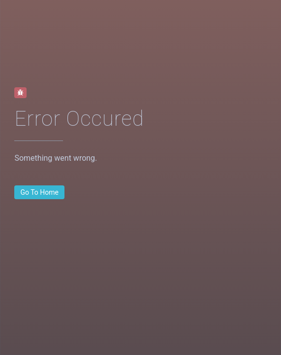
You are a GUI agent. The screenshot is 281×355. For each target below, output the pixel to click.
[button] (39, 192)
